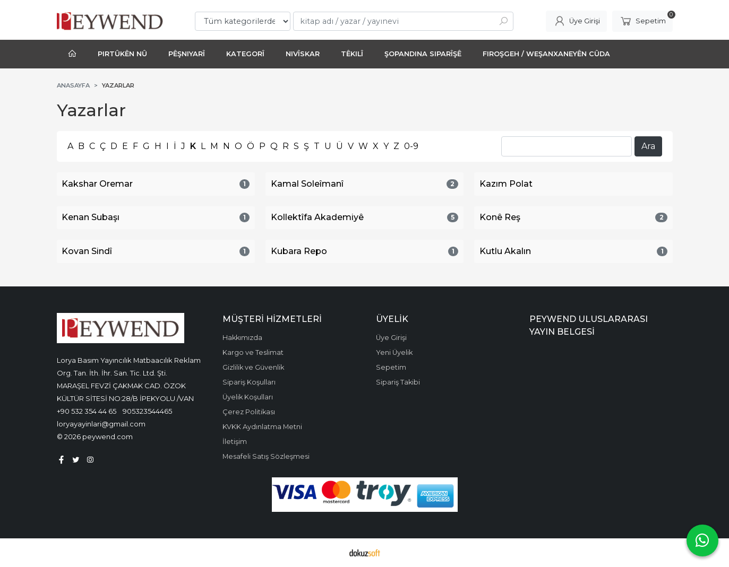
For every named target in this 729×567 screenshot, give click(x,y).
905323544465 (147, 411)
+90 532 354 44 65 (86, 411)
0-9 (411, 146)
